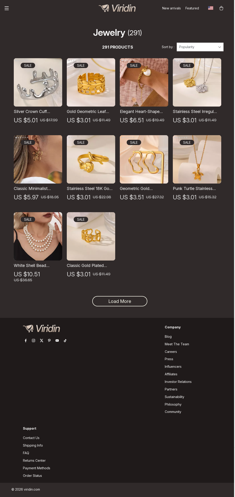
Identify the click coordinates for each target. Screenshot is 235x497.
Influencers (173, 367)
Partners (171, 390)
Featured (192, 8)
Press (169, 360)
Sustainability (174, 397)
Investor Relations (178, 382)
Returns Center (34, 461)
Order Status (32, 476)
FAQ (26, 454)
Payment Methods (36, 469)
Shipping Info (33, 446)
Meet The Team (177, 344)
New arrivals (171, 8)
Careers (171, 352)
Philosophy (173, 405)
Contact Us (31, 439)
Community (173, 413)
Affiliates (171, 375)
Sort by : (168, 47)
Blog (168, 337)
